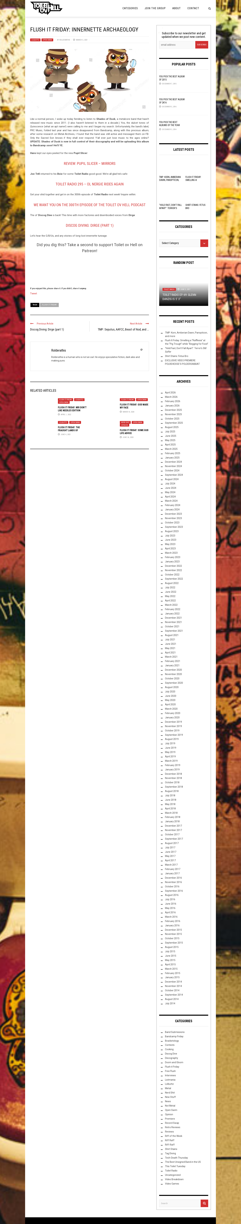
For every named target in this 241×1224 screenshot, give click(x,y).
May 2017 (170, 856)
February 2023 (172, 557)
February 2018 (172, 817)
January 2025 (172, 457)
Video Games (172, 1183)
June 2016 (170, 903)
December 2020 (173, 669)
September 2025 (174, 422)
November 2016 (173, 882)
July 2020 (170, 691)
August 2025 (172, 427)
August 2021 (172, 635)
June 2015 (170, 955)
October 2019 (172, 730)
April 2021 (170, 652)
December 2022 (173, 566)
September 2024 (174, 475)
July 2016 (170, 899)
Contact (193, 8)
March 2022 (171, 605)
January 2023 (172, 561)
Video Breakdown (174, 1179)
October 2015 (172, 938)
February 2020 (172, 713)
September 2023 (174, 527)
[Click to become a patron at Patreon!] (89, 269)
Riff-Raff (170, 1144)
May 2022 (170, 596)
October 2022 (172, 574)
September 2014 (174, 994)
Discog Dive (171, 1053)
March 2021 (171, 656)
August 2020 (172, 687)
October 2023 (172, 522)
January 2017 (172, 873)
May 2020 (170, 700)
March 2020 (171, 708)
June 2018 (170, 799)
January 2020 (172, 717)
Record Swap (172, 1123)
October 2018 (172, 782)
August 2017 (172, 843)
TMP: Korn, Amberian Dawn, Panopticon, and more (170, 180)
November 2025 (173, 414)
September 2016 (174, 891)
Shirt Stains (171, 1149)
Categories (130, 8)
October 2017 (172, 834)
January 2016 (172, 925)
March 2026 (171, 397)
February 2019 (172, 765)
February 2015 (172, 973)
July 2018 (170, 795)
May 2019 (170, 752)
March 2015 (171, 968)
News (168, 1101)
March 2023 (171, 553)
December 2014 (173, 981)
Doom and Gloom (174, 1062)
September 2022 (174, 578)
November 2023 (173, 518)
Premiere (170, 1118)
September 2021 (174, 630)
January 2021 (172, 665)
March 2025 (171, 449)
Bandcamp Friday (174, 1036)
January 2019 (172, 769)
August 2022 (172, 583)
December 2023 (173, 514)
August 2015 (172, 947)
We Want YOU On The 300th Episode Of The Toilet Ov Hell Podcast (90, 205)
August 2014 (172, 999)
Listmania (170, 1079)
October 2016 (172, 886)
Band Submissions (175, 1032)
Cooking (169, 1049)
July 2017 (170, 847)
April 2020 (170, 704)
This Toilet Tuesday (175, 1166)
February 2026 (172, 401)
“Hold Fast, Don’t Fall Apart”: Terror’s (170, 208)
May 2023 (170, 544)
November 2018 (173, 778)
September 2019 (174, 735)
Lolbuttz (35, 40)
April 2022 (170, 600)
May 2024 (170, 492)
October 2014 (172, 990)
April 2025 (170, 444)
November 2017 (173, 830)
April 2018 (170, 808)
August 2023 (172, 531)
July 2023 (170, 535)
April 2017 (170, 860)
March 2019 (171, 760)
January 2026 (172, 405)
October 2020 (172, 678)
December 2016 (173, 877)
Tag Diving (170, 1153)
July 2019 (170, 743)
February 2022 (172, 609)
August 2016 (172, 895)
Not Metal (170, 1105)
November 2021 (173, 622)
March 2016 (171, 916)
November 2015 (173, 934)
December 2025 (173, 410)
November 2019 (173, 726)
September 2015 (174, 942)
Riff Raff (169, 1140)
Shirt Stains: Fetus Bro (176, 356)
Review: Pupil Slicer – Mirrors (89, 163)
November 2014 (173, 986)
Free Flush (170, 1071)
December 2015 (173, 929)
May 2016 (170, 908)
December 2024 (173, 461)
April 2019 (170, 756)
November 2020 (173, 674)
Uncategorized (173, 1175)
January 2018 (172, 821)
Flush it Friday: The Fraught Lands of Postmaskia (69, 430)
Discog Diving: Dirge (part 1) (89, 225)
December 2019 (173, 722)
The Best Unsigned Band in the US (183, 1162)
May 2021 (170, 648)
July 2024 (170, 483)
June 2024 (170, 488)
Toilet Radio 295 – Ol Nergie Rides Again (90, 184)
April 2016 (170, 912)
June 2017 (170, 852)
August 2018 (172, 791)
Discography (171, 1058)
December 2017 (173, 825)
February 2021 (172, 661)
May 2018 (170, 804)
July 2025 (170, 431)
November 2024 (173, 466)
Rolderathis (64, 40)
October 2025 (172, 418)
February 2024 (172, 505)
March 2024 (171, 500)
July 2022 (170, 587)
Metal (168, 1088)
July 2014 (170, 1003)
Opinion (124, 425)
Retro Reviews (172, 1127)
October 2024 (172, 470)
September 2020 (174, 683)
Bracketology (172, 1040)
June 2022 (170, 591)
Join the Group (155, 8)
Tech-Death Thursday (176, 1157)
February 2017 (172, 869)
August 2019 (172, 739)
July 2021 (170, 639)
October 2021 (172, 626)
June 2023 (170, 539)
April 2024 (170, 496)
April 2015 (170, 964)
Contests (170, 1045)
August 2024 (172, 479)
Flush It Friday (49, 305)
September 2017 (174, 838)
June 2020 (170, 696)
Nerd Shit (125, 422)
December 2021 (173, 617)
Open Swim (47, 40)
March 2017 (171, 864)
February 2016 (172, 921)
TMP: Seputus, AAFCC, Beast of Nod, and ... (123, 329)
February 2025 (172, 453)
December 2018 (173, 774)
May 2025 (170, 440)
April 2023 (170, 548)
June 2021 (170, 644)
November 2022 (173, 570)
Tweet (33, 293)
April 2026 (170, 392)
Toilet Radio (169, 289)
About (176, 8)
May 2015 (170, 960)
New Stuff (170, 1097)
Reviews (169, 1131)
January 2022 (172, 613)
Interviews (170, 1075)
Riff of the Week (173, 1136)
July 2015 (170, 951)
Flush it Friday (65, 400)
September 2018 (174, 786)
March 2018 (171, 813)
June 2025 (170, 436)
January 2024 (172, 509)
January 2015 (172, 977)
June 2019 (170, 747)
